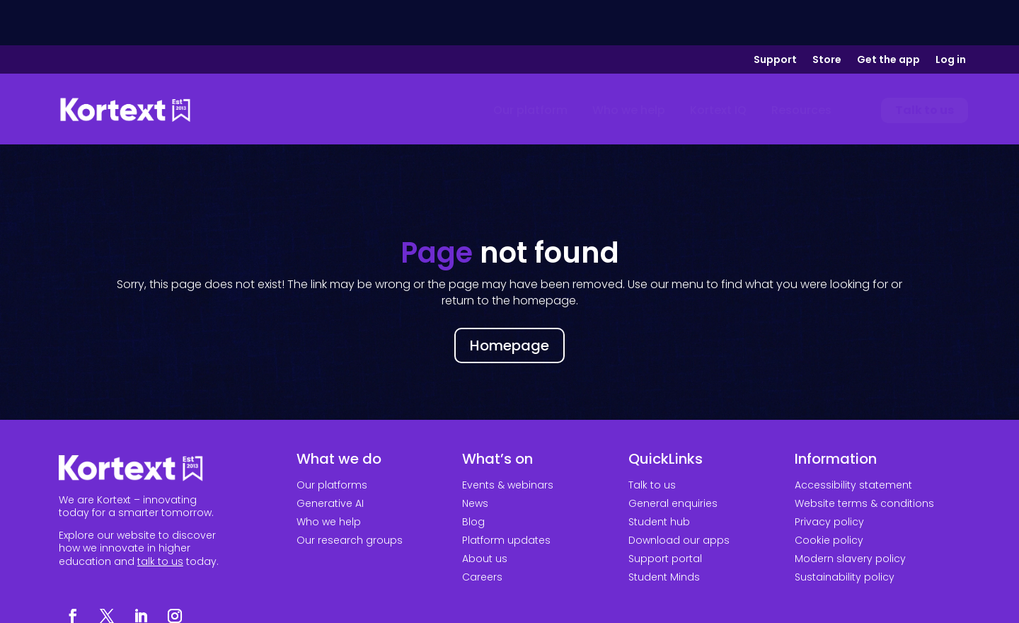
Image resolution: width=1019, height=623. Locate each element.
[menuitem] (530, 65)
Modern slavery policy (850, 513)
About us (484, 513)
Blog (473, 476)
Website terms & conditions (864, 458)
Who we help (329, 476)
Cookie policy (829, 495)
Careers (482, 532)
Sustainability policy (844, 532)
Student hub (659, 476)
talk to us (160, 516)
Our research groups (350, 495)
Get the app (888, 15)
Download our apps (679, 495)
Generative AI (330, 458)
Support (775, 15)
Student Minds (664, 532)
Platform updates (506, 495)
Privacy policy (829, 476)
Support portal (665, 513)
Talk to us (652, 440)
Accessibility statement (853, 440)
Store (826, 15)
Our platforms (332, 440)
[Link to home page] (125, 65)
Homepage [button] (509, 300)
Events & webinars (507, 440)
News (475, 458)
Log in (950, 15)
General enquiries (673, 458)
